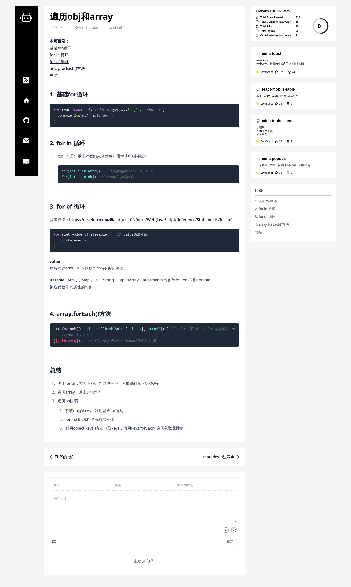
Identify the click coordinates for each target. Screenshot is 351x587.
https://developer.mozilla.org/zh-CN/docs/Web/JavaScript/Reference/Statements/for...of (150, 219)
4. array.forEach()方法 (272, 224)
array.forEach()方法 (67, 68)
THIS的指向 (65, 457)
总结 (54, 75)
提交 (230, 541)
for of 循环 (59, 61)
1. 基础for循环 (266, 201)
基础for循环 (60, 48)
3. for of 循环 (265, 216)
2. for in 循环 (265, 208)
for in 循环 (59, 55)
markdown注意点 (218, 457)
